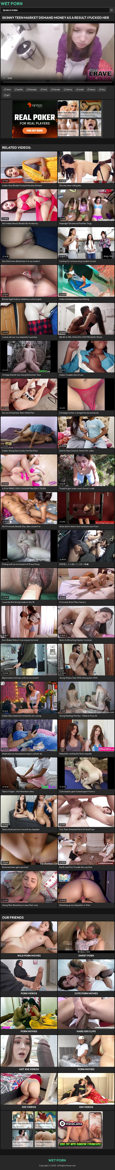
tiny (103, 89)
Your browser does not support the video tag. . (57, 53)
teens (92, 89)
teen (8, 89)
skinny (69, 89)
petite (20, 89)
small (81, 89)
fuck (45, 89)
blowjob (33, 89)
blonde (56, 89)
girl (7, 95)
